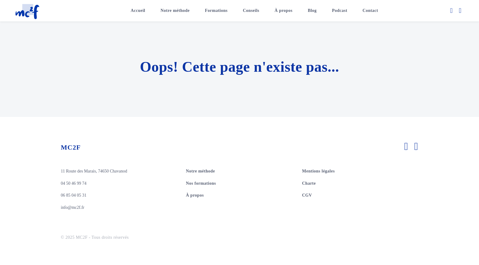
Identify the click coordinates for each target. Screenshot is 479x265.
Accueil (138, 10)
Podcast (339, 10)
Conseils (251, 10)
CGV (307, 195)
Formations (216, 10)
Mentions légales (318, 171)
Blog (312, 10)
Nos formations (201, 183)
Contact (370, 10)
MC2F (71, 147)
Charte (309, 183)
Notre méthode (175, 10)
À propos (284, 10)
